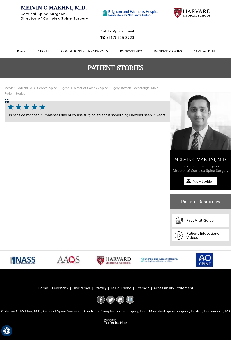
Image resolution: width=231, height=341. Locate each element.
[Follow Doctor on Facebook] (101, 300)
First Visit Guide (200, 220)
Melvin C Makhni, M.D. (200, 159)
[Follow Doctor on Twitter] (110, 300)
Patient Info (131, 51)
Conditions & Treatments (84, 51)
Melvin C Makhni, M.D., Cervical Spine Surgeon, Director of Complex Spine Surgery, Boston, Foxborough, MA (81, 88)
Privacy (100, 287)
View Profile (202, 181)
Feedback (60, 287)
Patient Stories (168, 51)
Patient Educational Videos (203, 235)
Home (20, 51)
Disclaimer (81, 287)
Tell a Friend (121, 287)
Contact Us (204, 51)
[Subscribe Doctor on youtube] (120, 300)
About (43, 51)
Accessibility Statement (173, 287)
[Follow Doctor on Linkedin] (130, 300)
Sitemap (142, 287)
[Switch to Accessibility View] (6, 330)
